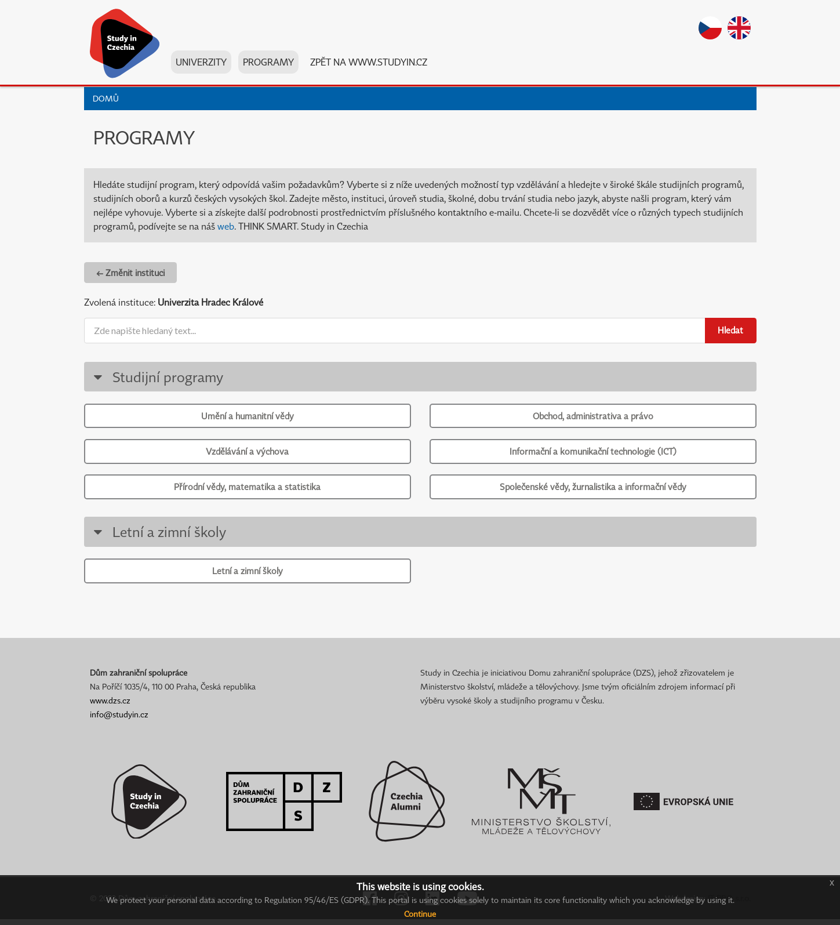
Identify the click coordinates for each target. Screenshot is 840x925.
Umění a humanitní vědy (247, 416)
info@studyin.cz (119, 720)
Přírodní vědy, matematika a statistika (247, 489)
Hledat (730, 330)
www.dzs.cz (110, 706)
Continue (420, 914)
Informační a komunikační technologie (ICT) (593, 453)
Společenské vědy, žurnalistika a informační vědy (593, 489)
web (225, 226)
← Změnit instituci (130, 272)
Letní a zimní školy (158, 535)
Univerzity (201, 63)
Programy (268, 63)
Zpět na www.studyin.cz (368, 63)
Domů (106, 98)
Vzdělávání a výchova (247, 453)
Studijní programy (157, 376)
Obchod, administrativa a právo (593, 416)
